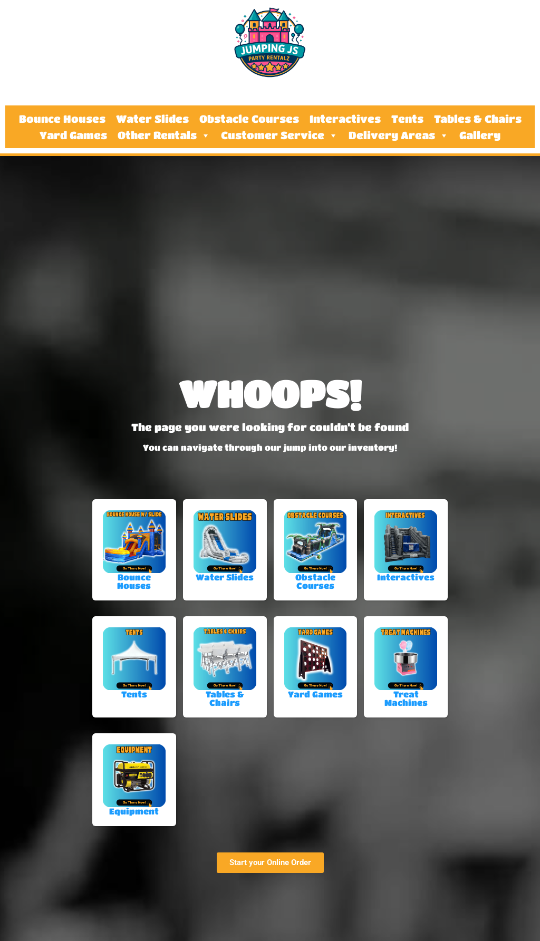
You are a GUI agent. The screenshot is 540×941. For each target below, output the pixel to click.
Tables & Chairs (478, 119)
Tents (407, 119)
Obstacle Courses (249, 119)
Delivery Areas (399, 135)
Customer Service (279, 135)
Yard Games (73, 135)
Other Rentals (164, 135)
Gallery (479, 135)
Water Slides (152, 119)
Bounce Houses (62, 119)
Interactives (345, 119)
